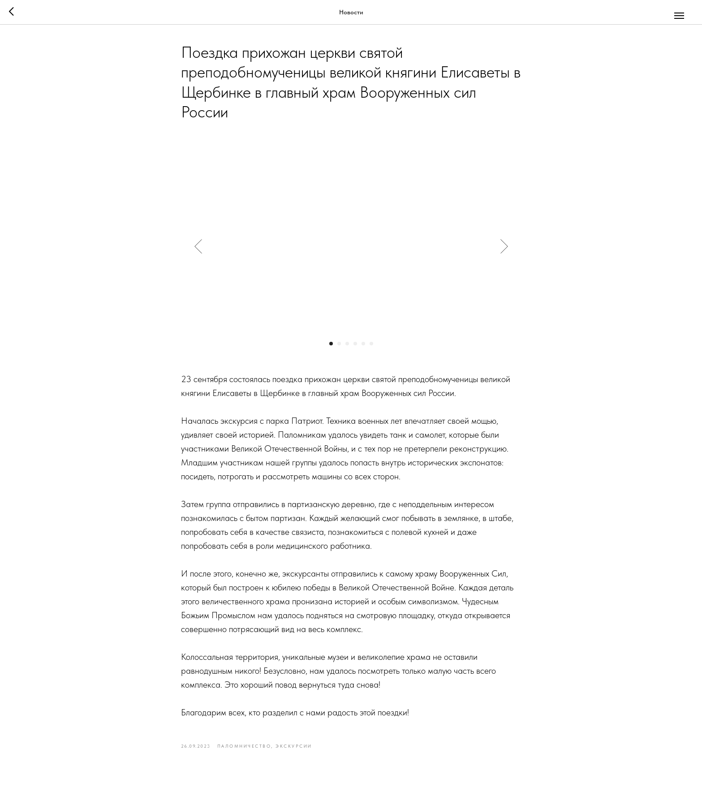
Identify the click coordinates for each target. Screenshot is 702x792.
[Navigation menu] (679, 16)
